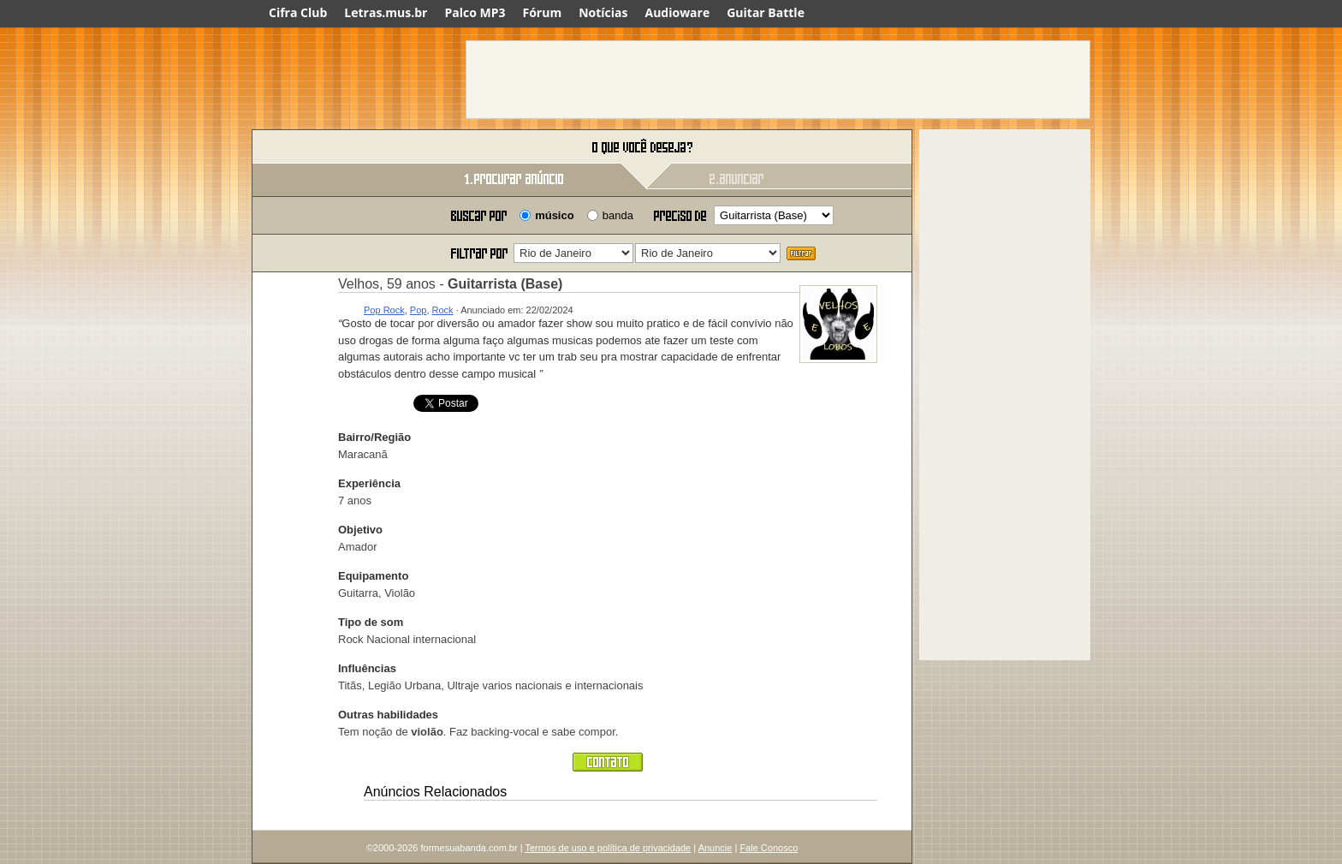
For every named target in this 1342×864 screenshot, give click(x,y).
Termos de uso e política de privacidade (608, 848)
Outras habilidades (388, 714)
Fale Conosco (768, 848)
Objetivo (360, 529)
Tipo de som (370, 622)
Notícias (603, 12)
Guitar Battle (766, 12)
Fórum (542, 12)
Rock (443, 310)
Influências (367, 668)
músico (554, 215)
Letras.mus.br (385, 12)
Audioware (677, 12)
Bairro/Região (374, 437)
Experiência (369, 483)
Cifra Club (298, 12)
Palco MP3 (474, 12)
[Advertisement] (778, 79)
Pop (418, 310)
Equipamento (373, 575)
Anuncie (715, 848)
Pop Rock (384, 310)
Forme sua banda (341, 147)
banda (618, 215)
